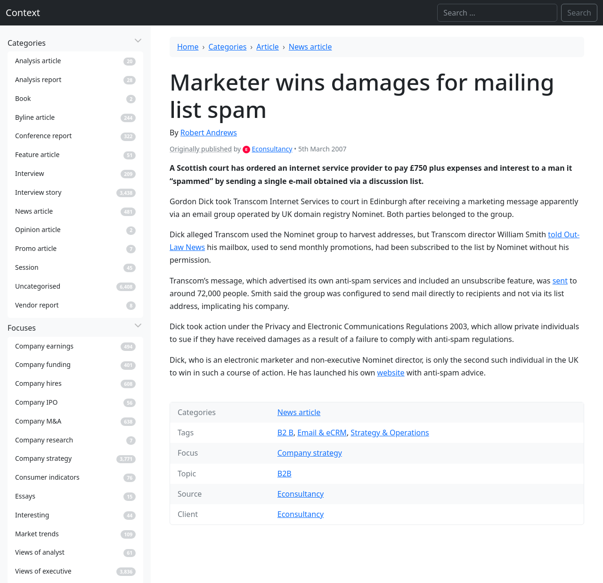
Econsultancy (272, 148)
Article (267, 47)
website (391, 372)
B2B (284, 473)
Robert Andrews (208, 132)
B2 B (285, 432)
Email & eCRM (322, 432)
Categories (228, 47)
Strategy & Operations (389, 432)
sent (560, 280)
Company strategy (309, 453)
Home (188, 47)
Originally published (201, 148)
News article (310, 47)
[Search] (497, 13)
